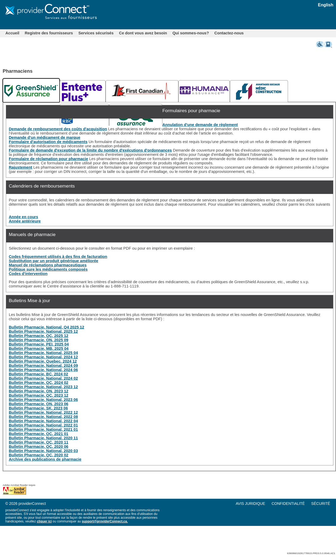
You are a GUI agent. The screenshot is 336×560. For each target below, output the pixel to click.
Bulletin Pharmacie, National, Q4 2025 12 (46, 327)
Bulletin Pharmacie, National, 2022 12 (43, 412)
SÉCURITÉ (320, 503)
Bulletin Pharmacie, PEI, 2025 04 (39, 344)
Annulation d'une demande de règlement (200, 125)
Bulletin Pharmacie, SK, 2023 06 (38, 408)
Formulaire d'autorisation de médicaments (48, 142)
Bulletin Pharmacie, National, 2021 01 (43, 429)
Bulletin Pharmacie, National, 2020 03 (43, 451)
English (325, 5)
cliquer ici (44, 521)
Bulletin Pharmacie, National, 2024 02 (43, 378)
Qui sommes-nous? (191, 33)
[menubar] (124, 33)
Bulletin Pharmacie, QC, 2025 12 (38, 336)
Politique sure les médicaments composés (48, 269)
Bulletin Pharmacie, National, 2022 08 (43, 417)
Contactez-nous (229, 33)
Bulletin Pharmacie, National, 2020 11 (43, 438)
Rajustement (20, 167)
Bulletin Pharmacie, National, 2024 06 (43, 370)
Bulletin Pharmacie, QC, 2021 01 (38, 434)
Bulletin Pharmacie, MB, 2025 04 (39, 348)
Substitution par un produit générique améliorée (53, 261)
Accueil (12, 33)
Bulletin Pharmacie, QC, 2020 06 (38, 446)
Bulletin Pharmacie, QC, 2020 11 (38, 442)
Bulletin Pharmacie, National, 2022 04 (43, 421)
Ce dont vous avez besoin (143, 33)
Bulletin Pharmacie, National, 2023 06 (43, 399)
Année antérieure (25, 221)
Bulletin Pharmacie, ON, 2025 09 (38, 340)
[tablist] (169, 89)
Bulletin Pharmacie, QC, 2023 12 (38, 395)
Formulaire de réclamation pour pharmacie (48, 159)
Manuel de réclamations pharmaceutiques (48, 265)
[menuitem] (12, 33)
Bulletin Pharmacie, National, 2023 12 (43, 387)
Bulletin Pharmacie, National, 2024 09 (43, 365)
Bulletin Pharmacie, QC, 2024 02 (38, 382)
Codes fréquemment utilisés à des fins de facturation (58, 256)
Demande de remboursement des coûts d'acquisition (58, 129)
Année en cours (23, 217)
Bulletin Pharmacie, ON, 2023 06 (38, 404)
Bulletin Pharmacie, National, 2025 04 (43, 353)
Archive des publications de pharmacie (45, 459)
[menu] (285, 503)
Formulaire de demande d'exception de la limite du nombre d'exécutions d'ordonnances (90, 150)
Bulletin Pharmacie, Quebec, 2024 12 (43, 361)
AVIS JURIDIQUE (250, 503)
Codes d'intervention (28, 273)
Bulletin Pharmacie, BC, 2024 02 (38, 374)
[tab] (31, 90)
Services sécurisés (96, 33)
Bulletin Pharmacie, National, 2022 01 (43, 425)
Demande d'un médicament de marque (44, 137)
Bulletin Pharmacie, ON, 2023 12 (38, 391)
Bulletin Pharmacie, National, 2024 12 (43, 357)
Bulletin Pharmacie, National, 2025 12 (43, 331)
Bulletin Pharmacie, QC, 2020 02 (38, 455)
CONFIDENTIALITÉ (288, 503)
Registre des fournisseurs (49, 33)
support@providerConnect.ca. (105, 521)
